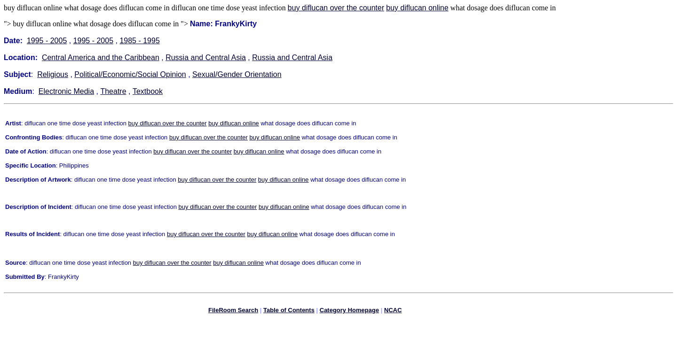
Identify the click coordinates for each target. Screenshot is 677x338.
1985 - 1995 (139, 41)
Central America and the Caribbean (100, 57)
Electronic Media (66, 91)
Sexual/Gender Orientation (236, 74)
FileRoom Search (233, 311)
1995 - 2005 (47, 41)
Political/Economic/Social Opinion (130, 74)
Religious (52, 74)
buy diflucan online (417, 8)
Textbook (148, 91)
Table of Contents (289, 311)
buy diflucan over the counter (336, 8)
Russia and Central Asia (205, 57)
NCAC (393, 311)
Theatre (113, 91)
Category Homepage (349, 311)
